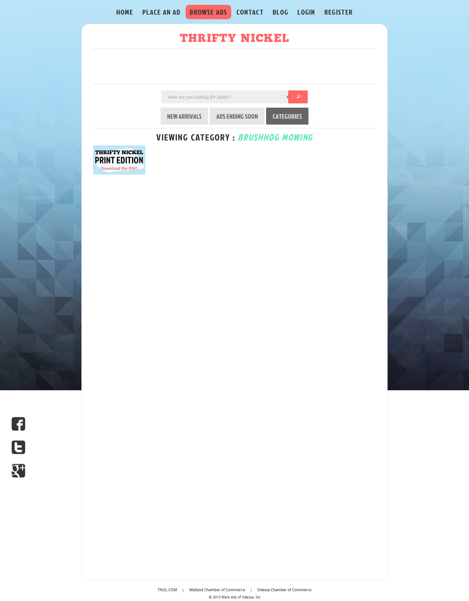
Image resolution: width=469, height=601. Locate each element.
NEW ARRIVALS (184, 116)
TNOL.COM (167, 590)
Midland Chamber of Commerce (217, 590)
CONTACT (249, 12)
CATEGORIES (287, 116)
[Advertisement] (236, 67)
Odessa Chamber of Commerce (284, 590)
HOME (124, 12)
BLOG (280, 12)
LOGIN (306, 12)
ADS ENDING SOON (237, 116)
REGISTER (338, 12)
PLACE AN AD (161, 12)
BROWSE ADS (208, 12)
